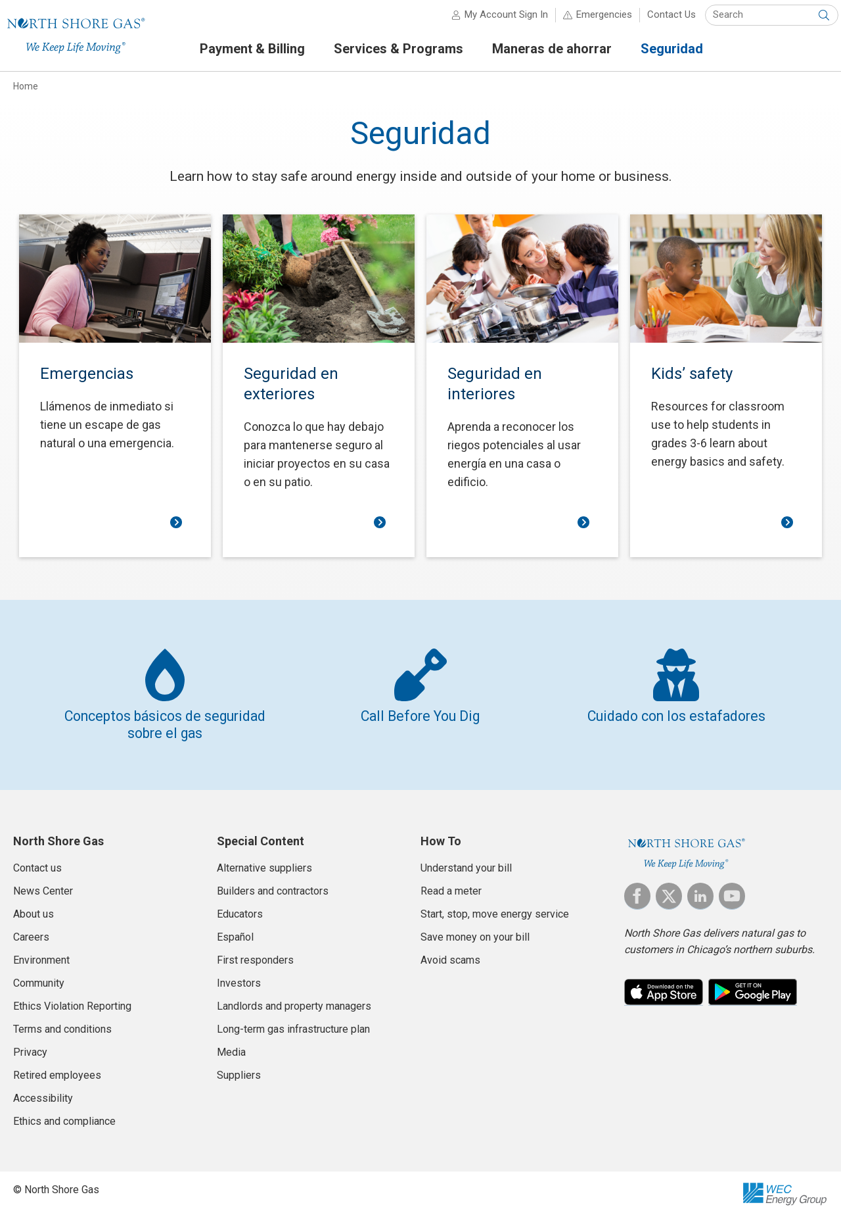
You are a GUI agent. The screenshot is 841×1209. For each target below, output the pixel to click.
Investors (239, 976)
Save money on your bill (475, 930)
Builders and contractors (273, 883)
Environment (41, 953)
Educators (240, 907)
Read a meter (451, 883)
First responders (255, 953)
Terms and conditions (62, 1022)
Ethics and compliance (64, 1114)
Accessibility (43, 1091)
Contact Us (661, 20)
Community (38, 976)
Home (25, 91)
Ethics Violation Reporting (72, 999)
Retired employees (57, 1068)
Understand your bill (466, 860)
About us (33, 907)
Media (231, 1045)
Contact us (37, 860)
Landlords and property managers (294, 999)
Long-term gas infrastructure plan (293, 1022)
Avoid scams (450, 953)
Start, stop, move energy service (494, 907)
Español (235, 930)
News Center (43, 883)
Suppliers (239, 1068)
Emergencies (594, 20)
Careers (31, 930)
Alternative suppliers (264, 860)
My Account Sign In (495, 20)
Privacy (30, 1045)
